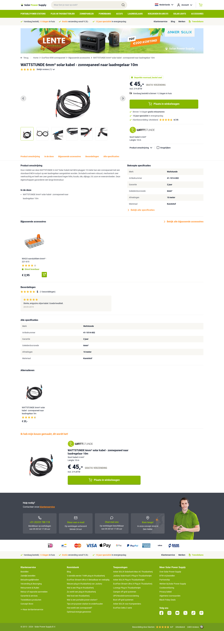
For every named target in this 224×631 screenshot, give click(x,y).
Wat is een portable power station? (82, 600)
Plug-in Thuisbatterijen (63, 13)
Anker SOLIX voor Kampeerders (127, 604)
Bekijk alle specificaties (141, 210)
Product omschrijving (142, 148)
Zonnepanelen (87, 13)
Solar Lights (179, 13)
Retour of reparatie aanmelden (34, 592)
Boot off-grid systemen (123, 600)
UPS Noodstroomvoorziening (126, 596)
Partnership (164, 580)
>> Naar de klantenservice (32, 609)
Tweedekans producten (31, 600)
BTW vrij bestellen (167, 576)
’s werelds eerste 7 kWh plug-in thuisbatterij (86, 576)
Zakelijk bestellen (28, 576)
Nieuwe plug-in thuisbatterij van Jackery (84, 584)
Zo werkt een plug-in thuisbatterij (81, 592)
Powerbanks (105, 13)
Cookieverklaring (166, 588)
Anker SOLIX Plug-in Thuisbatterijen (129, 580)
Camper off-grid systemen (124, 592)
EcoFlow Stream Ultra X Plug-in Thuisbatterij (132, 584)
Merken (181, 21)
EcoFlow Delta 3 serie (122, 608)
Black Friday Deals (167, 600)
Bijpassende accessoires (79, 58)
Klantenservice (160, 21)
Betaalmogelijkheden (30, 580)
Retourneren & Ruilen (30, 588)
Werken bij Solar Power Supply (172, 584)
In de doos (49, 156)
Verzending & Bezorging (31, 584)
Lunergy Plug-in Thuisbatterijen (127, 588)
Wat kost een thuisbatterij (78, 596)
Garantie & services (29, 596)
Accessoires (197, 13)
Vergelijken (165, 148)
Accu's (119, 13)
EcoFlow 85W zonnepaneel (53, 58)
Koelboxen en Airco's (158, 13)
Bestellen (25, 572)
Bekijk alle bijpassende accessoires (183, 221)
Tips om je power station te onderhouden (85, 604)
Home (35, 58)
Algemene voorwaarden (169, 596)
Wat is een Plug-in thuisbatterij (80, 588)
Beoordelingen (92, 156)
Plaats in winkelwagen (163, 104)
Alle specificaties (111, 156)
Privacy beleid (165, 592)
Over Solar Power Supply (170, 572)
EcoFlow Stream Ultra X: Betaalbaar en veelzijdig (88, 580)
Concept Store (27, 604)
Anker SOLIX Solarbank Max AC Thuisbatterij (133, 572)
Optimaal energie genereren (79, 612)
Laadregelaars (135, 13)
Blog (173, 21)
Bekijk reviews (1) (46, 69)
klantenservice (47, 506)
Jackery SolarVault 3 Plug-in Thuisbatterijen (132, 576)
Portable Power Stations (33, 13)
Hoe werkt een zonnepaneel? (79, 608)
